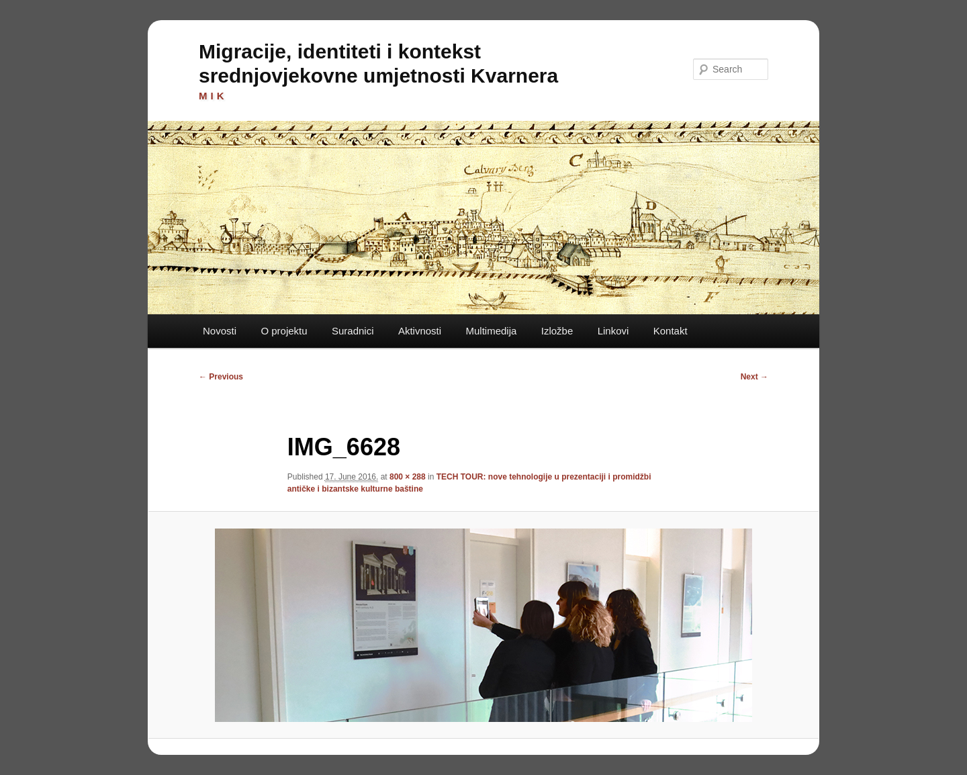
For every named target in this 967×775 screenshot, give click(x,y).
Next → (754, 376)
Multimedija (490, 330)
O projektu (284, 330)
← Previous (221, 376)
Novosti (219, 330)
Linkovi (613, 330)
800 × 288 (407, 477)
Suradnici (353, 330)
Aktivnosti (419, 330)
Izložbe (557, 330)
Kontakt (670, 330)
